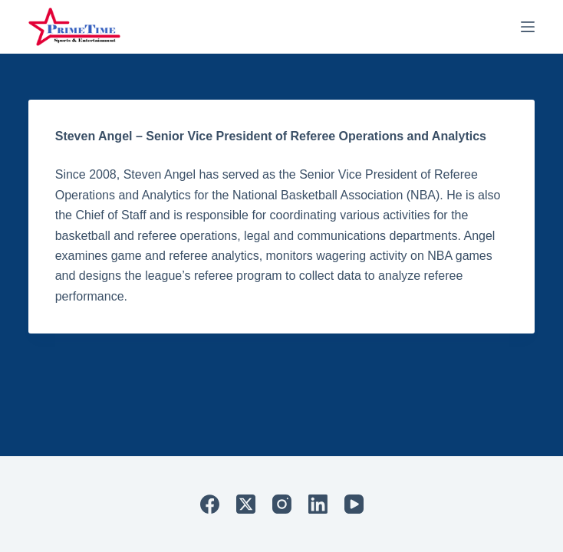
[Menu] (528, 27)
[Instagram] (281, 504)
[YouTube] (354, 504)
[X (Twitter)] (245, 504)
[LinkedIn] (318, 504)
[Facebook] (209, 504)
